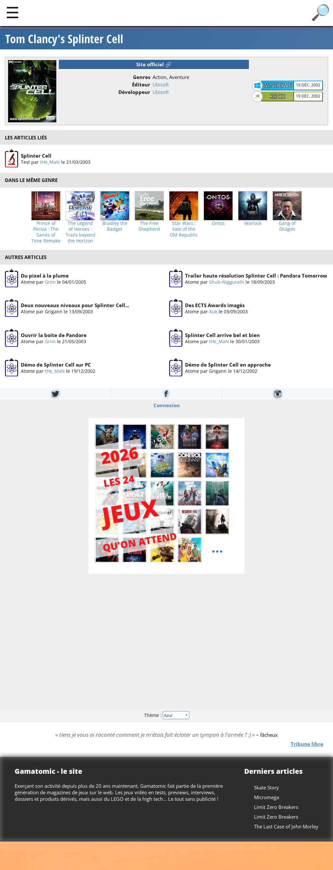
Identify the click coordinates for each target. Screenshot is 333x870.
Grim (50, 282)
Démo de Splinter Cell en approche (228, 364)
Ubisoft (161, 84)
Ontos (218, 223)
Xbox (277, 96)
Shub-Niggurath (226, 282)
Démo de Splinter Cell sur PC (56, 364)
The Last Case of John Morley (286, 826)
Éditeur (141, 84)
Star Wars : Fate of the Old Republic (184, 229)
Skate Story (266, 787)
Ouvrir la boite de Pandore (54, 335)
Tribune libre (307, 743)
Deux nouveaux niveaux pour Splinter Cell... (75, 305)
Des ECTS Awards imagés (215, 305)
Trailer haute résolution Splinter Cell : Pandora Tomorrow (256, 275)
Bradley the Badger (114, 226)
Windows (277, 85)
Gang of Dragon (287, 226)
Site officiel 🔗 (153, 64)
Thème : (166, 715)
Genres (141, 77)
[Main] (12, 12)
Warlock (252, 223)
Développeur (134, 92)
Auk (213, 311)
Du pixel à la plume (45, 275)
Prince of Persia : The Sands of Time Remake (45, 232)
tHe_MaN (50, 162)
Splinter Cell (36, 155)
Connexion (166, 405)
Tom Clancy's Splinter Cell (64, 39)
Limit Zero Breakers (276, 807)
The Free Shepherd (149, 226)
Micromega (266, 797)
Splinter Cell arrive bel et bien (222, 335)
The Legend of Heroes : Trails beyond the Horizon (80, 232)
